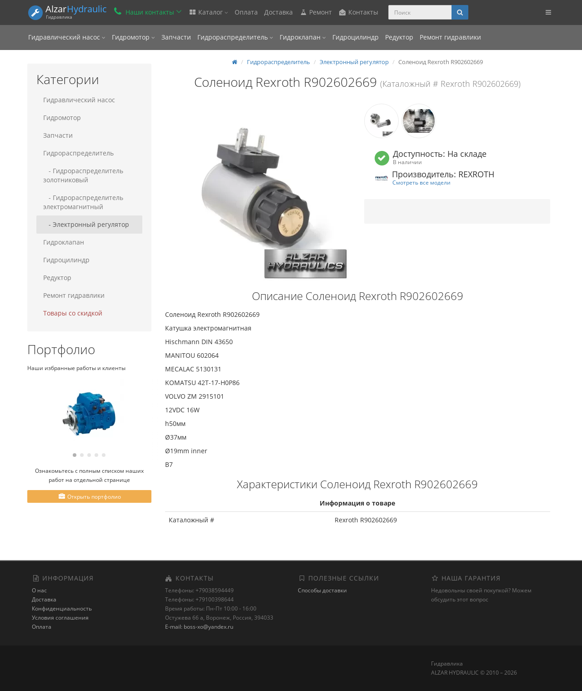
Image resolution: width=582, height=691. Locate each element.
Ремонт (315, 12)
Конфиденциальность (62, 608)
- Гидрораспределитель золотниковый (83, 175)
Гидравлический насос (66, 37)
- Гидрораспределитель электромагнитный (83, 202)
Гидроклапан (303, 37)
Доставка (278, 12)
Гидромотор (133, 37)
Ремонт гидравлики (450, 37)
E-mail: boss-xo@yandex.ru (199, 627)
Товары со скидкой (72, 313)
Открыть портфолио (89, 497)
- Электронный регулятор (86, 224)
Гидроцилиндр (355, 37)
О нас (39, 590)
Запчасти (176, 37)
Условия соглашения (60, 617)
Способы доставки (322, 590)
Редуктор (399, 37)
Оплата (246, 12)
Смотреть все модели (421, 182)
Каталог (208, 12)
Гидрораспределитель (235, 37)
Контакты (358, 12)
